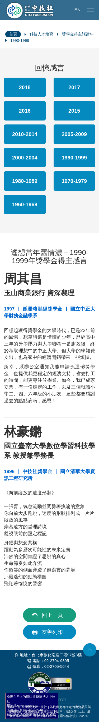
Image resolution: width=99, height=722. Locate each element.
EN (77, 9)
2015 (74, 111)
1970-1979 (74, 181)
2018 (25, 87)
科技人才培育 (41, 34)
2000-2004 (24, 158)
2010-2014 (24, 134)
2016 (25, 111)
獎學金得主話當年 (78, 34)
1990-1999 (19, 40)
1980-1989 (24, 181)
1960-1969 (24, 204)
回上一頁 (52, 615)
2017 (74, 87)
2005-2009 (74, 134)
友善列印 (52, 632)
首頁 (13, 34)
